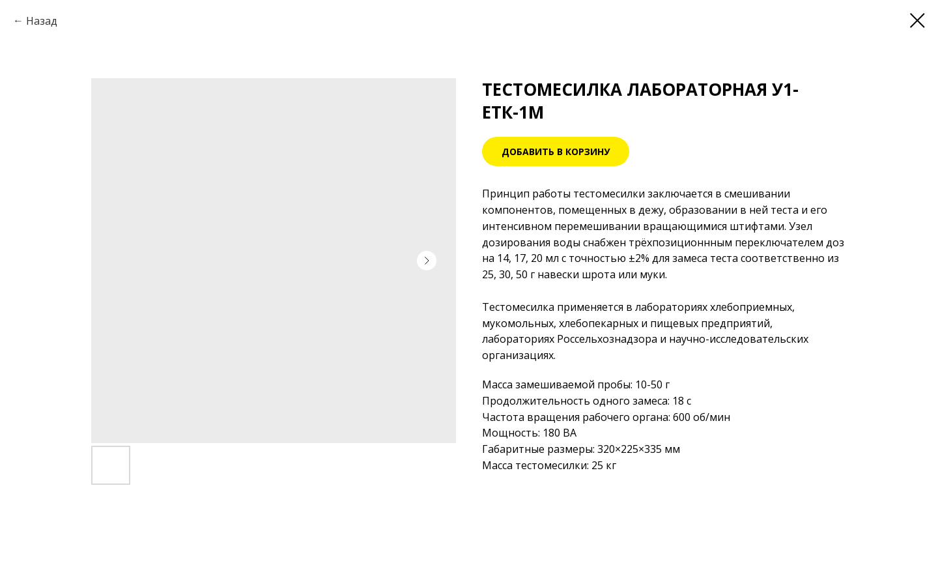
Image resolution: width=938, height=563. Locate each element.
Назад (41, 21)
